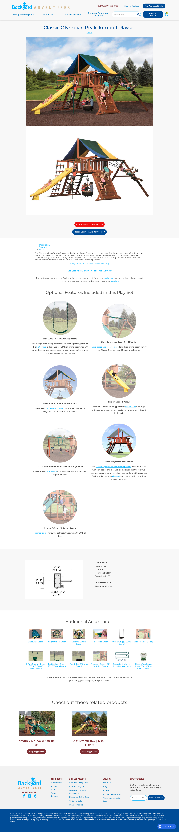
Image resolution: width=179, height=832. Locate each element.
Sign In (127, 6)
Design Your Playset (153, 14)
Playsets (82, 786)
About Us (48, 14)
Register (136, 6)
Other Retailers (76, 805)
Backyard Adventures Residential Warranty (89, 263)
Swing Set (74, 790)
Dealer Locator (73, 14)
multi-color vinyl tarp (55, 408)
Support (106, 790)
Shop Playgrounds (36, 752)
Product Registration (112, 794)
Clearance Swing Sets (79, 797)
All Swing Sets (75, 801)
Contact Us (56, 783)
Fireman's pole (40, 533)
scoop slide (130, 407)
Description (44, 245)
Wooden (73, 783)
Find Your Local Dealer (154, 6)
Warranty (43, 247)
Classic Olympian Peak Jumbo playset (113, 467)
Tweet (89, 33)
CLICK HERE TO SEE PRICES (89, 224)
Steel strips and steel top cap (105, 347)
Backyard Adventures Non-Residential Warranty (90, 271)
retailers (115, 281)
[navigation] (61, 14)
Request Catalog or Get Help (98, 14)
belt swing (41, 347)
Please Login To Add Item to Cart (89, 232)
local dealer (109, 278)
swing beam (51, 471)
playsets (116, 476)
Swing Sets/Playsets (23, 14)
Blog (105, 786)
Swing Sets (83, 783)
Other (42, 249)
